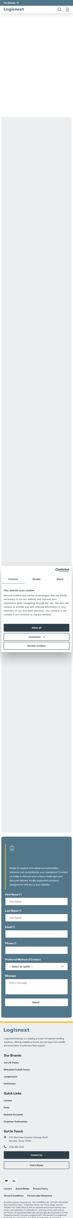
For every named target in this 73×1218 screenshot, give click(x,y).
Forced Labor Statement (39, 1182)
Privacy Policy (40, 1175)
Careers (8, 1086)
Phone (9, 929)
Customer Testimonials (15, 1107)
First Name (11, 880)
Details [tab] (36, 579)
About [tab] (59, 579)
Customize (37, 636)
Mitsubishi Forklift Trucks (17, 1055)
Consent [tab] (13, 579)
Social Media (22, 1175)
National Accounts (13, 1100)
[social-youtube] (6, 1167)
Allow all (36, 627)
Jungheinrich (10, 1062)
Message (10, 962)
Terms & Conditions (13, 1182)
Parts (6, 1093)
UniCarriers (10, 1069)
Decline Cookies (36, 645)
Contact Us (36, 1141)
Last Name (11, 897)
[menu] (67, 9)
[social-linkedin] (14, 1167)
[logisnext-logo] (14, 9)
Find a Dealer (36, 1151)
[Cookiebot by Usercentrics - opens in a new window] (55, 570)
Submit (36, 988)
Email (8, 913)
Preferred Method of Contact (23, 945)
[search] (60, 9)
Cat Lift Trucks (11, 1048)
